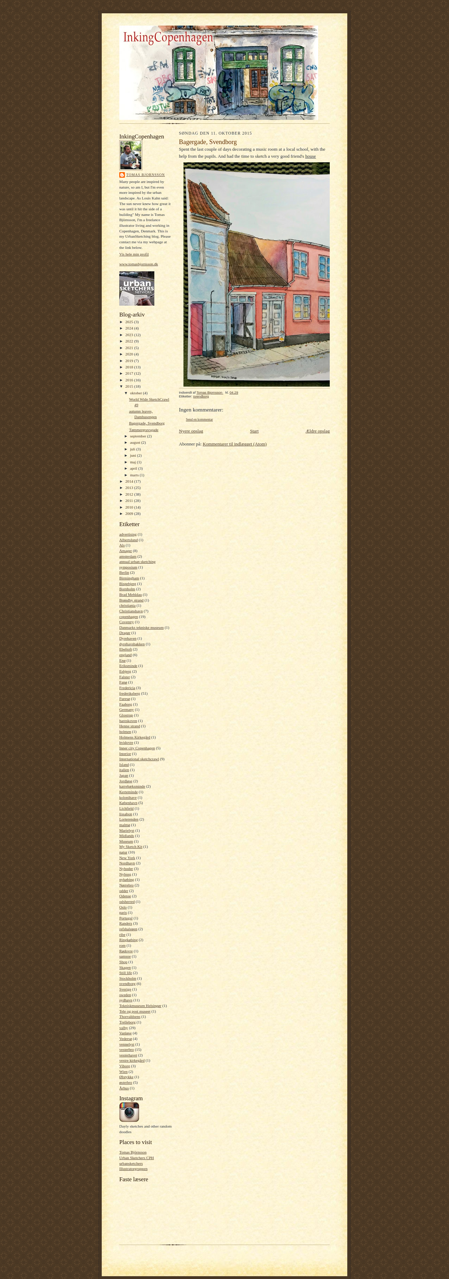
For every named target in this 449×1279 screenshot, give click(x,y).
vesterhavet (128, 1055)
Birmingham (129, 578)
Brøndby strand (131, 600)
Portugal (126, 918)
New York (127, 858)
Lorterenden (129, 819)
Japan (123, 775)
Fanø (123, 682)
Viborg (124, 1066)
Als (122, 545)
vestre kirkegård (132, 1060)
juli (133, 449)
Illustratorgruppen (133, 1168)
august (135, 442)
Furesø (124, 698)
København (128, 803)
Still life (125, 973)
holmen (125, 731)
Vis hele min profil (134, 254)
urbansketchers (131, 1163)
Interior (125, 753)
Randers (125, 923)
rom (122, 945)
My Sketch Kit (130, 846)
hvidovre (126, 742)
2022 (129, 341)
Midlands (126, 836)
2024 (129, 328)
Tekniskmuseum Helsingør (140, 1006)
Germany (126, 709)
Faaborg (125, 704)
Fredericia (127, 688)
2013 (129, 487)
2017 (129, 373)
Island (124, 764)
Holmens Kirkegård (134, 737)
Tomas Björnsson (133, 1152)
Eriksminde (128, 666)
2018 (129, 367)
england (125, 655)
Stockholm (127, 978)
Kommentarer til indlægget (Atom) (235, 444)
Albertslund (128, 540)
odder (123, 891)
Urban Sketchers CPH (136, 1158)
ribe (122, 934)
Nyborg (125, 874)
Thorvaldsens (129, 1016)
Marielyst (126, 830)
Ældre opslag (318, 431)
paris (123, 912)
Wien (123, 1071)
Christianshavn (131, 611)
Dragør (124, 633)
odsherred (127, 901)
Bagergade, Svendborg (147, 423)
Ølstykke (126, 1077)
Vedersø (125, 1038)
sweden (125, 995)
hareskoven (128, 721)
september (138, 436)
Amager (125, 551)
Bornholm (127, 589)
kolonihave (128, 797)
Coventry (126, 622)
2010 (129, 507)
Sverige (125, 989)
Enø (122, 660)
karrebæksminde (132, 786)
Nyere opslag (191, 431)
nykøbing (126, 879)
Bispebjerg (127, 583)
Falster (124, 677)
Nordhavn (127, 863)
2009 (129, 513)
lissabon (125, 814)
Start (254, 431)
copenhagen (128, 616)
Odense (125, 896)
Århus (124, 1088)
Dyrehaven (127, 638)
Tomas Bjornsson (145, 175)
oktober (136, 393)
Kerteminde (128, 792)
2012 (129, 494)
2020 (129, 354)
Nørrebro (126, 885)
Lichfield (126, 808)
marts (135, 475)
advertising (128, 534)
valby (123, 1028)
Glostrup (126, 715)
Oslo (123, 907)
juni (133, 455)
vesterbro (126, 1049)
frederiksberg (129, 693)
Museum (126, 841)
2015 (129, 386)
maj (133, 462)
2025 (129, 322)
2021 (129, 348)
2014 (129, 481)
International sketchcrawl (139, 759)
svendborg (127, 983)
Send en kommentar (199, 419)
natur (123, 852)
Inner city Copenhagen (137, 748)
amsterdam (127, 556)
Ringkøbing (128, 940)
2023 (129, 335)
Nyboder (126, 868)
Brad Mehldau (130, 594)
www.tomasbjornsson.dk (138, 264)
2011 (129, 500)
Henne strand (129, 726)
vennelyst (126, 1044)
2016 (129, 380)
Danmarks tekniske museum (141, 627)
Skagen (125, 967)
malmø (124, 825)
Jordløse (125, 781)
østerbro (125, 1082)
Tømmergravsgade (144, 430)
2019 (129, 361)
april (134, 468)
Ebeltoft (125, 649)
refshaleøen (128, 929)
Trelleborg (127, 1022)
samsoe (125, 956)
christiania (127, 605)
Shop (123, 962)
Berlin (124, 572)
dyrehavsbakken (132, 644)
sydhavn (125, 1000)
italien (124, 770)
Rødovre (126, 951)
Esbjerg (125, 671)
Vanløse (125, 1033)
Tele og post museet (134, 1011)
